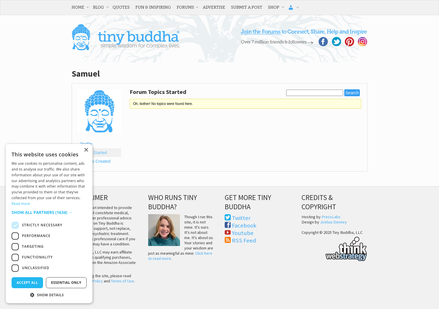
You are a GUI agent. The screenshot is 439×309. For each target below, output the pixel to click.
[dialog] (49, 223)
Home (78, 7)
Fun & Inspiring (153, 7)
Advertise (214, 7)
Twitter (241, 218)
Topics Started (93, 152)
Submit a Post (246, 7)
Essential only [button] (66, 282)
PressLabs (331, 216)
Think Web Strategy (334, 248)
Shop (273, 7)
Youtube (243, 233)
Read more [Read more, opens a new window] (21, 203)
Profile (86, 144)
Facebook (244, 225)
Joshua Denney (333, 222)
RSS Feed (244, 240)
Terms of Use (122, 281)
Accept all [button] (27, 282)
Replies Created (95, 161)
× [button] (86, 150)
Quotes (121, 7)
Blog (98, 7)
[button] (49, 212)
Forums (185, 7)
